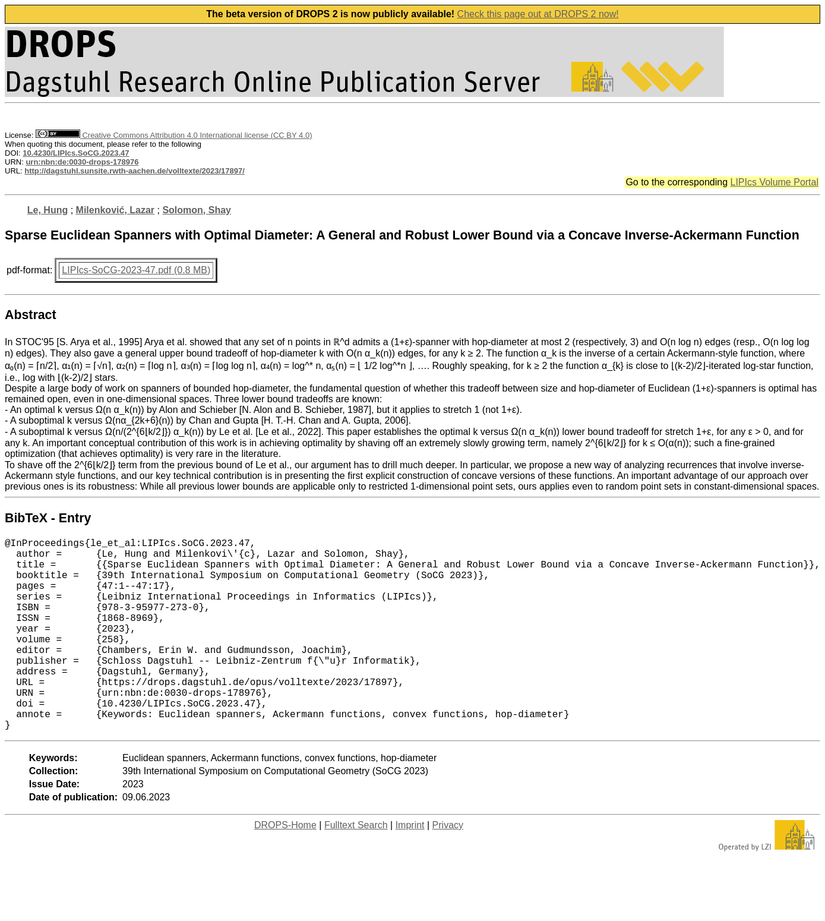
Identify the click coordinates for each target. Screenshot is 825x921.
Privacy (447, 868)
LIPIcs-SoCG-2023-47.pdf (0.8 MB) (136, 270)
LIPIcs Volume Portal (774, 182)
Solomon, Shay (196, 210)
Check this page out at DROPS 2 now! (538, 14)
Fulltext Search (356, 868)
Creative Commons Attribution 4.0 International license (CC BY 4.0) (174, 135)
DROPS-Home (285, 868)
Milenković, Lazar (115, 210)
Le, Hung (47, 210)
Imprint (410, 868)
